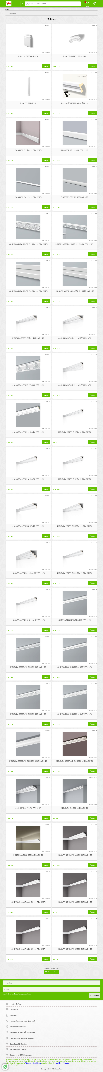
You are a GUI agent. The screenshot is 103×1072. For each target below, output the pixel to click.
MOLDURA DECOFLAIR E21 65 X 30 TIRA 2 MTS (28, 667)
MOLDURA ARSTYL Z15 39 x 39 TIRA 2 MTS (74, 432)
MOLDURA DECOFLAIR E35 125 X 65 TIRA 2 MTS (74, 761)
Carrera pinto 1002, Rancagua (19, 1054)
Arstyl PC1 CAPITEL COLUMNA (74, 56)
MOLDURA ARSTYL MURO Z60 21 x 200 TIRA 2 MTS (28, 291)
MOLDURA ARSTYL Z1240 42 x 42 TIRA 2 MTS (28, 620)
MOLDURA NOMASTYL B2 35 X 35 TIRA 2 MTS (28, 949)
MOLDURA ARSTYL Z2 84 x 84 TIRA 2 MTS (28, 338)
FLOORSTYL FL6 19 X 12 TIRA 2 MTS (28, 197)
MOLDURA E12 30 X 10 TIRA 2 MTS (74, 808)
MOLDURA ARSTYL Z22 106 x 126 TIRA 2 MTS (74, 526)
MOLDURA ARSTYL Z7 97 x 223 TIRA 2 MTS (28, 385)
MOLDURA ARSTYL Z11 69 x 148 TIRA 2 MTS (74, 385)
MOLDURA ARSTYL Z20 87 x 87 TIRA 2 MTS (28, 526)
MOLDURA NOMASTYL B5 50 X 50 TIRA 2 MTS (74, 949)
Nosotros (11, 1015)
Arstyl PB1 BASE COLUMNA (28, 56)
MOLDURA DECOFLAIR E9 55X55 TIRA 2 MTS (74, 620)
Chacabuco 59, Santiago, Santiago (20, 1038)
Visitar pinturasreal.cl (15, 1026)
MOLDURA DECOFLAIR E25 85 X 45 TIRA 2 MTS (28, 714)
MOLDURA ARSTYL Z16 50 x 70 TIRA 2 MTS (28, 479)
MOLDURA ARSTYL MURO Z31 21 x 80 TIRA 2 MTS (74, 244)
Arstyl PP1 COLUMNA (28, 103)
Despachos (12, 1009)
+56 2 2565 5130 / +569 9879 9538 (20, 1021)
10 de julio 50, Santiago (16, 1049)
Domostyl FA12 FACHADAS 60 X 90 (74, 103)
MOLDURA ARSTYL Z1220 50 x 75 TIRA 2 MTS (74, 573)
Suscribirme (94, 996)
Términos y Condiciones (33, 1063)
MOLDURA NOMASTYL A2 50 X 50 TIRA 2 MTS (28, 902)
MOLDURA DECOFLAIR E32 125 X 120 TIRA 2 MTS (28, 761)
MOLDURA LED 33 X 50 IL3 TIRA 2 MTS (28, 855)
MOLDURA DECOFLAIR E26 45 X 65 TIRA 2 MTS (74, 714)
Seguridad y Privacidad (62, 1063)
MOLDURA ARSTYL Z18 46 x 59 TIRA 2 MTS (74, 479)
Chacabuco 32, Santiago (16, 1043)
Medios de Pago (14, 1003)
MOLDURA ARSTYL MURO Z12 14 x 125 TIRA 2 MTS (28, 244)
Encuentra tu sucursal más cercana (20, 1032)
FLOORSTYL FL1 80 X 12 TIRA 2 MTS (28, 150)
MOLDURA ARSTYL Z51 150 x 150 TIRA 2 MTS (28, 573)
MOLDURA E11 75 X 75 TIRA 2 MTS (28, 808)
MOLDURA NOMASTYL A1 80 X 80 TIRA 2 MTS (74, 855)
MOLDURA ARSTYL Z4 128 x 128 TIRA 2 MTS (74, 338)
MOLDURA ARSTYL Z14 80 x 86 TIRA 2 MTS (28, 432)
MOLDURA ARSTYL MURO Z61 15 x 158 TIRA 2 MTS (74, 291)
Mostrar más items (51, 972)
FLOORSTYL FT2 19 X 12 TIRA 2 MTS (74, 197)
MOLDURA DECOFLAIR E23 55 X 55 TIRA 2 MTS (74, 667)
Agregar (46, 66)
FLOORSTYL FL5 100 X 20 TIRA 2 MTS (74, 150)
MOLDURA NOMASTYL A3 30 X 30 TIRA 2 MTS (74, 902)
